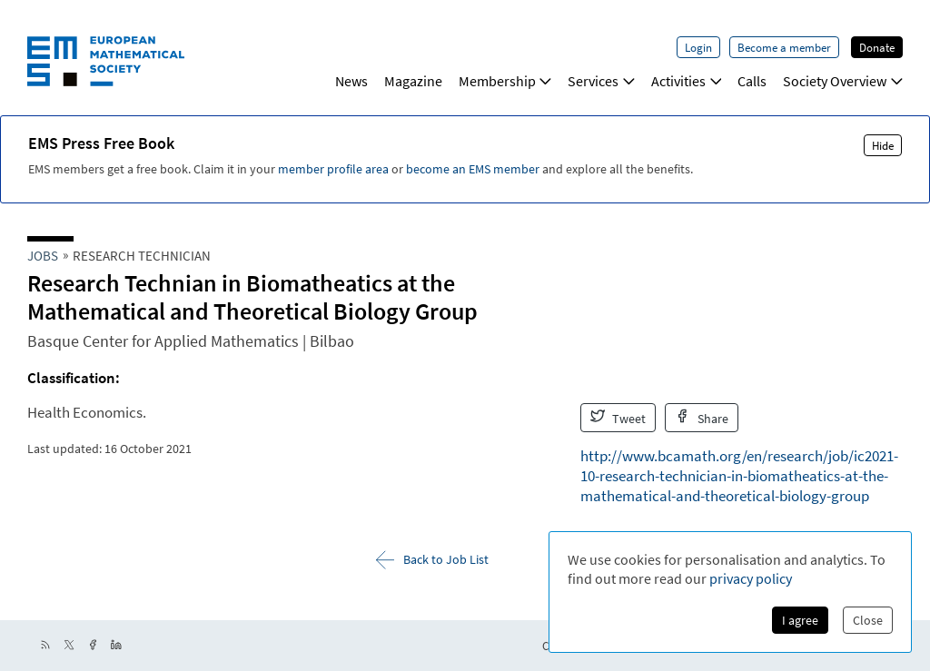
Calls (752, 81)
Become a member (784, 47)
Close (868, 620)
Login (698, 47)
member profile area (333, 169)
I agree (800, 620)
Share (701, 418)
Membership (505, 81)
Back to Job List (432, 559)
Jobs (42, 255)
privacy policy (750, 578)
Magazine (413, 81)
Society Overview (843, 81)
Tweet (618, 418)
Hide (883, 145)
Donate (877, 47)
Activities (686, 81)
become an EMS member (472, 169)
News (351, 81)
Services (601, 81)
